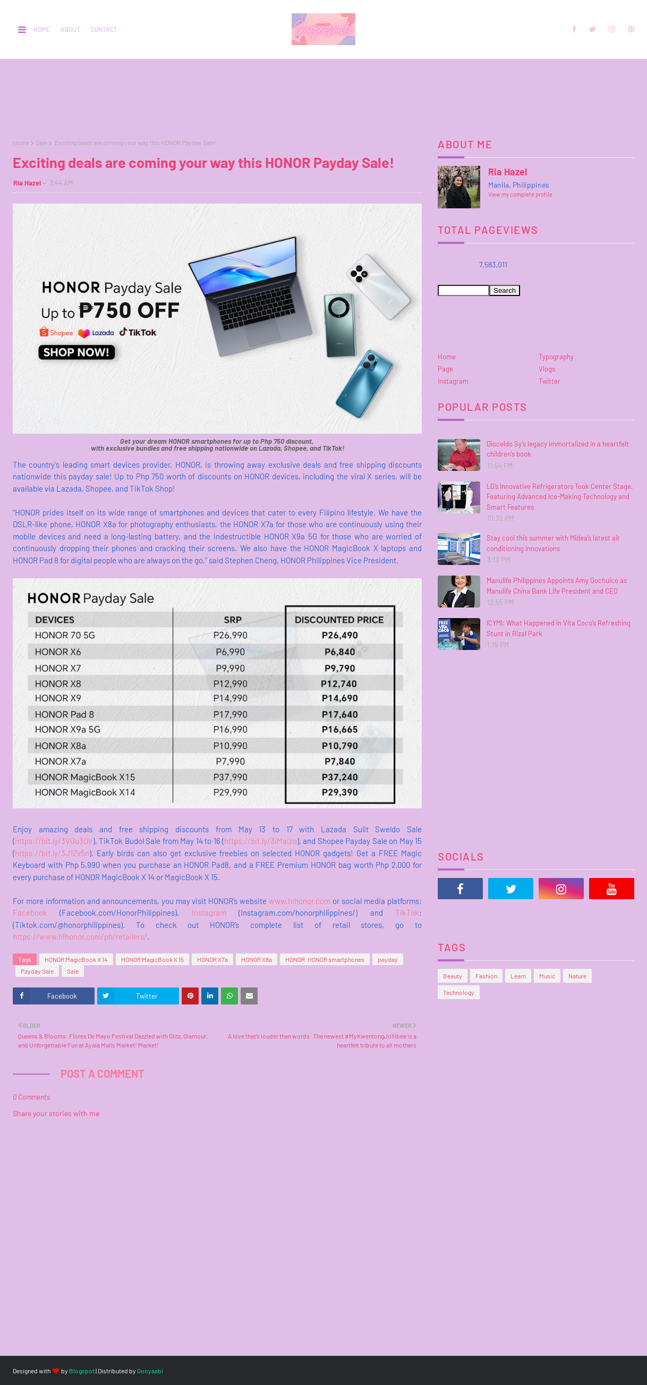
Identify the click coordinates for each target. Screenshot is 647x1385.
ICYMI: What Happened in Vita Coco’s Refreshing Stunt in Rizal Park (559, 628)
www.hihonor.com (298, 901)
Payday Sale (37, 971)
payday (388, 959)
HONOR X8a (256, 959)
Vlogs (547, 369)
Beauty (452, 975)
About (70, 29)
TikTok (401, 912)
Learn (518, 975)
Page (445, 369)
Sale (41, 142)
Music (547, 975)
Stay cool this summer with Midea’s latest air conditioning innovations (553, 543)
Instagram (202, 912)
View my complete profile (520, 194)
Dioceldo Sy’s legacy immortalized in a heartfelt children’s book (558, 449)
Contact (104, 29)
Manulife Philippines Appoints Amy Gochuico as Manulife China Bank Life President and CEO (557, 585)
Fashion (486, 975)
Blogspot (82, 1370)
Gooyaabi (150, 1370)
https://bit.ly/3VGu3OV (54, 841)
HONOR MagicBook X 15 (152, 959)
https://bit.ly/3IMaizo (260, 841)
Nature (577, 975)
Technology (458, 992)
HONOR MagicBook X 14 (76, 959)
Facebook (30, 912)
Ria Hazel (27, 183)
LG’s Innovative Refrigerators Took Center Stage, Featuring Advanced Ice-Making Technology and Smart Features (560, 496)
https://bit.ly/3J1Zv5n (52, 853)
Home (41, 29)
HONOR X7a (212, 959)
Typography (556, 356)
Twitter (549, 381)
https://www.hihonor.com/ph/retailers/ (80, 936)
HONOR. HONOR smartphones (324, 959)
